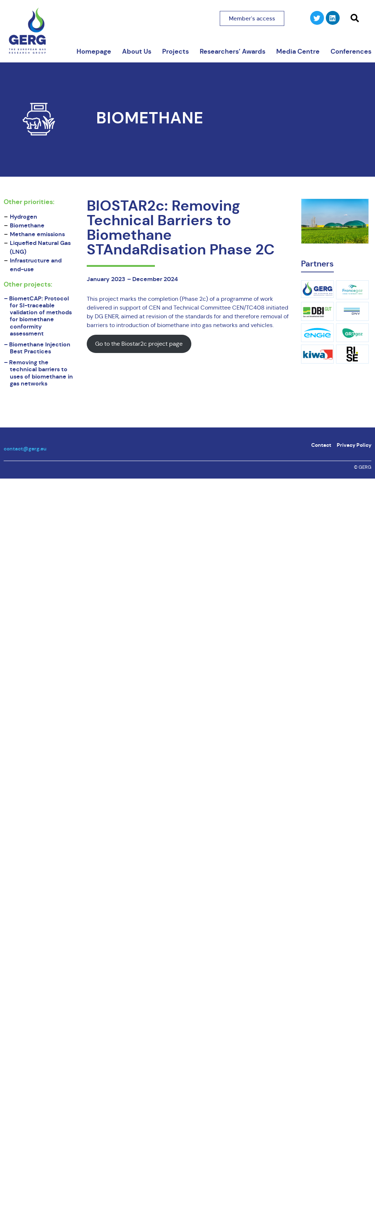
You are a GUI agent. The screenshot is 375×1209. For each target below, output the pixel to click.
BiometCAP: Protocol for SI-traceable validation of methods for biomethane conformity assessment (40, 316)
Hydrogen (23, 216)
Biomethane (149, 118)
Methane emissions (37, 234)
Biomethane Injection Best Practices (39, 348)
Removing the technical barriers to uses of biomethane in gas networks (41, 372)
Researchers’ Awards (232, 51)
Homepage (94, 51)
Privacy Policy (354, 445)
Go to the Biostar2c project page (139, 343)
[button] (354, 18)
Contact (321, 445)
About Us (136, 51)
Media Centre (298, 51)
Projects (175, 51)
